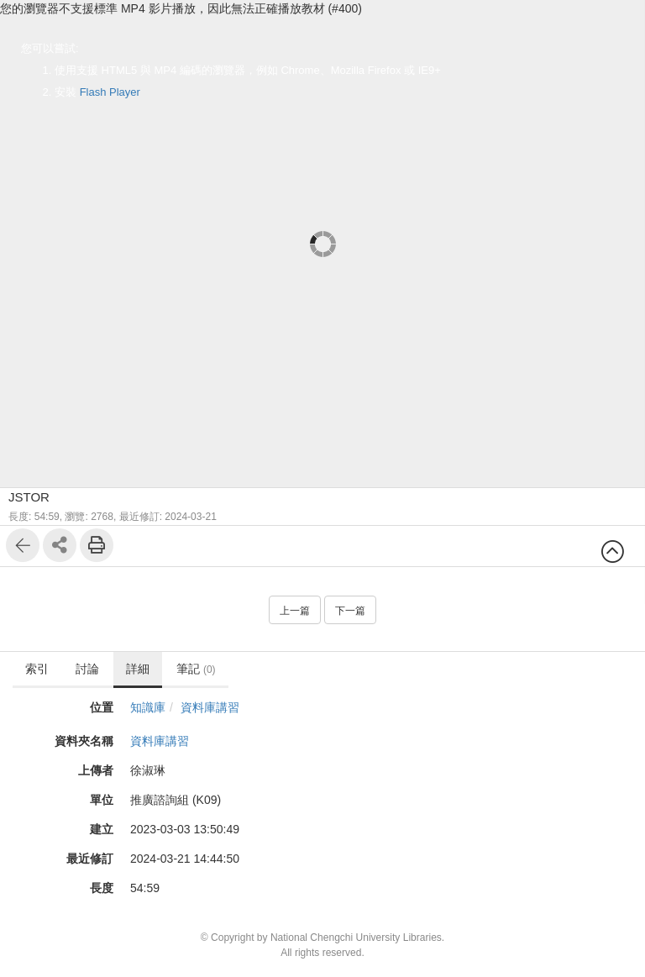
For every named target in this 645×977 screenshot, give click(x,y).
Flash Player (110, 92)
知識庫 (147, 707)
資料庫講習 (210, 707)
